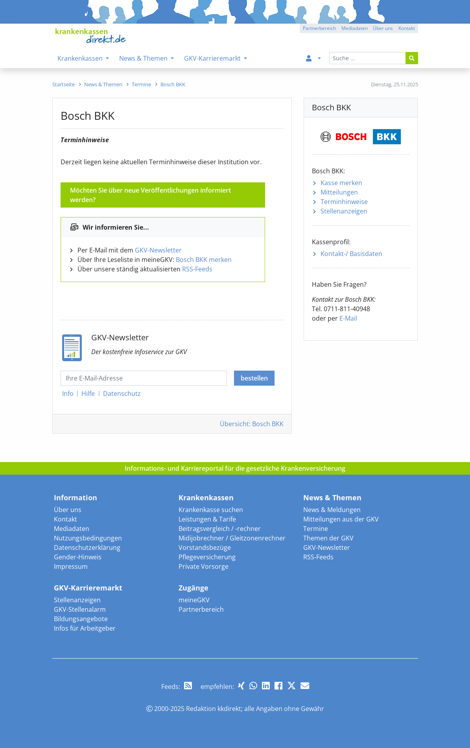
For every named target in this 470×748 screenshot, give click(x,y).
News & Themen (332, 497)
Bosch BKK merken (204, 259)
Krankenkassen (206, 497)
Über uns (67, 509)
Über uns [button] (383, 28)
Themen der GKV (328, 538)
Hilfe (88, 393)
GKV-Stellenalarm (80, 609)
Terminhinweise (344, 201)
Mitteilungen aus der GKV (341, 519)
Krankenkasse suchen (211, 509)
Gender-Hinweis (77, 557)
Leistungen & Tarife (207, 519)
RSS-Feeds (197, 269)
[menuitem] (312, 58)
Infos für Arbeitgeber (85, 628)
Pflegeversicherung (207, 557)
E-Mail (348, 318)
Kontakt (65, 519)
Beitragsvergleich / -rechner (220, 528)
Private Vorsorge (204, 566)
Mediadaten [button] (354, 28)
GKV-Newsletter (158, 250)
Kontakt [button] (406, 28)
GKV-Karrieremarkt (88, 587)
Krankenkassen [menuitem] (80, 58)
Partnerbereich (201, 609)
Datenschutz (122, 393)
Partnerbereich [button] (319, 28)
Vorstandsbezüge (205, 547)
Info (68, 393)
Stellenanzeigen (344, 211)
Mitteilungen (339, 192)
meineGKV (194, 600)
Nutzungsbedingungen (88, 538)
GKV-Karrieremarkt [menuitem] (213, 58)
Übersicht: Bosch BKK (252, 423)
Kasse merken (341, 182)
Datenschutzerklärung (87, 547)
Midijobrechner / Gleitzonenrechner (232, 538)
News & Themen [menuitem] (144, 58)
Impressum (71, 566)
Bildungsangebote (81, 618)
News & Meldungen (332, 509)
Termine (315, 528)
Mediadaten (71, 528)
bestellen (254, 378)
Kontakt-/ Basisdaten (351, 253)
